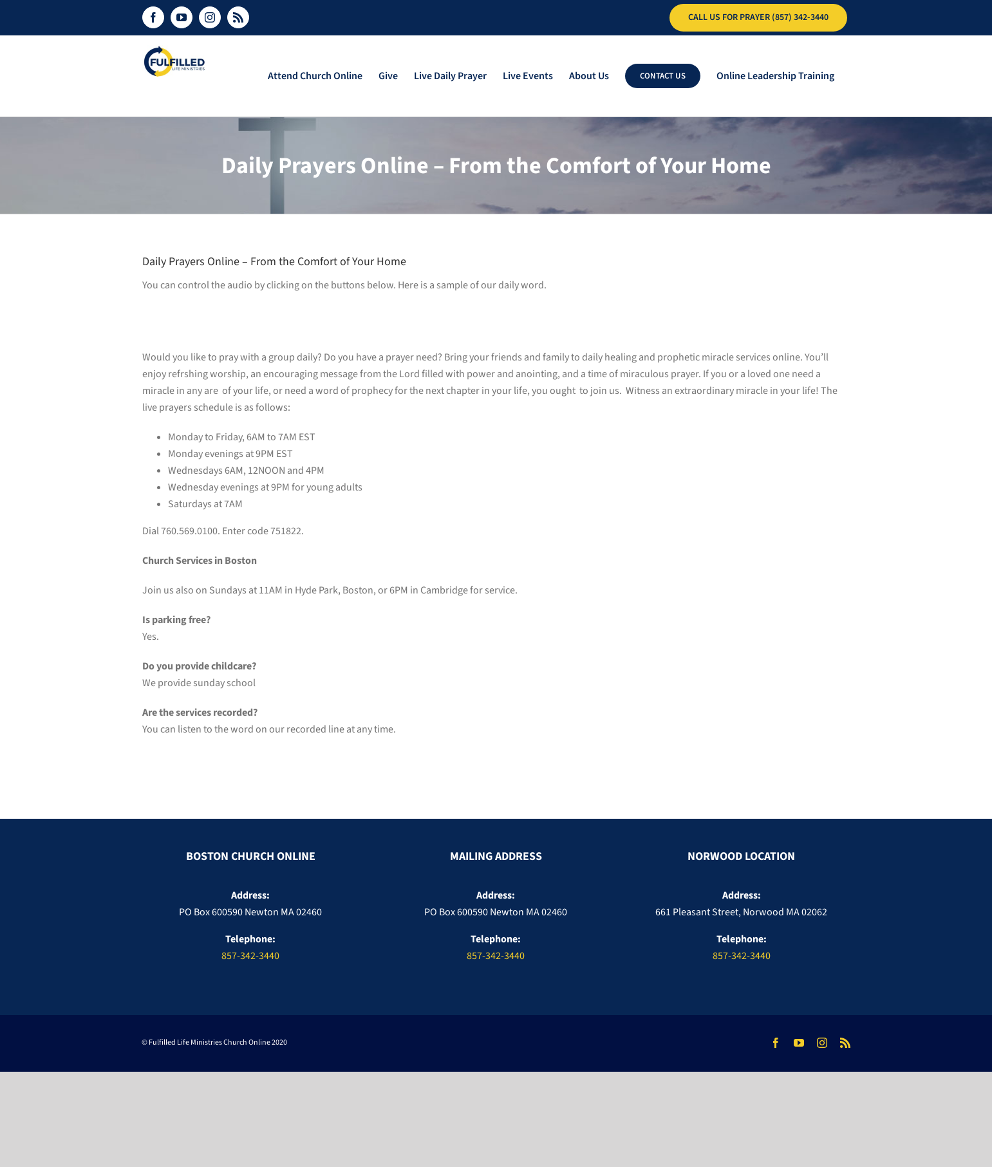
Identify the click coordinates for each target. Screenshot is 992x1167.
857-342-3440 (250, 956)
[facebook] (776, 1043)
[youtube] (799, 1043)
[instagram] (822, 1043)
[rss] (845, 1043)
